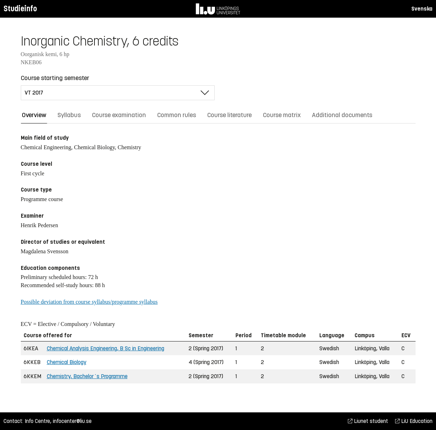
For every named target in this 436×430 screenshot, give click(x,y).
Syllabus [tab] (69, 115)
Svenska (421, 8)
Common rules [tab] (176, 115)
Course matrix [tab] (282, 115)
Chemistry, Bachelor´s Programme (87, 376)
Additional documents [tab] (342, 115)
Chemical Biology (66, 362)
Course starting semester (55, 78)
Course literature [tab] (229, 115)
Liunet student (368, 421)
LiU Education (413, 421)
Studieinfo (20, 8)
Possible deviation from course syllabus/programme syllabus (89, 302)
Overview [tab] (34, 115)
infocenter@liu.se (72, 421)
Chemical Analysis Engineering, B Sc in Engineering (105, 348)
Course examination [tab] (119, 115)
